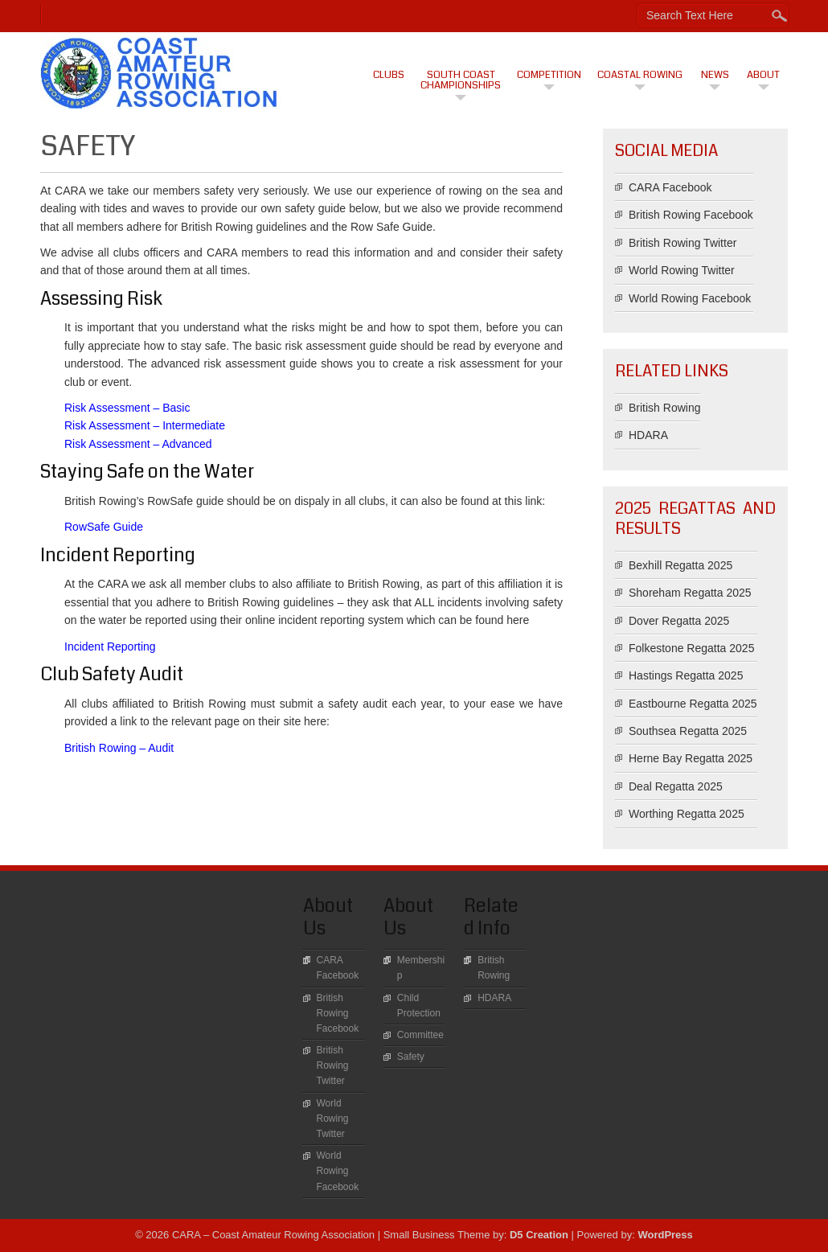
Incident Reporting (110, 646)
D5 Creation (539, 1235)
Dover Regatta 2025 (679, 620)
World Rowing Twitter (682, 270)
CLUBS (388, 75)
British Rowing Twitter (682, 242)
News (715, 75)
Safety (410, 1056)
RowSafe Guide (103, 526)
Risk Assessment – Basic (127, 407)
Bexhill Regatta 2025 (680, 565)
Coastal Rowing (639, 75)
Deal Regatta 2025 (676, 786)
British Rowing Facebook (691, 214)
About (763, 75)
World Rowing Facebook (690, 298)
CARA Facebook (670, 187)
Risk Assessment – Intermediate (144, 425)
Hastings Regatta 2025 (686, 675)
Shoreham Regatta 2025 (690, 592)
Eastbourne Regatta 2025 (693, 703)
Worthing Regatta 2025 (686, 813)
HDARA (648, 435)
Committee (420, 1035)
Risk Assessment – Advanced (138, 443)
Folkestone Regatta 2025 (691, 648)
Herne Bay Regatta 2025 (690, 758)
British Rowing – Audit (119, 747)
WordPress (664, 1235)
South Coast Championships (460, 80)
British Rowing (664, 407)
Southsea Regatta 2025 (688, 731)
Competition (549, 75)
